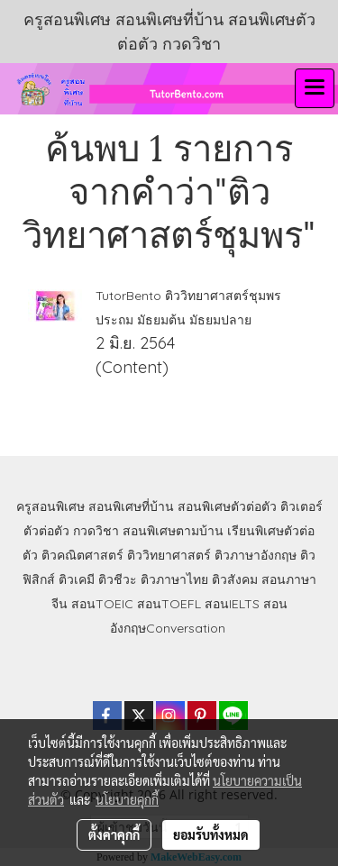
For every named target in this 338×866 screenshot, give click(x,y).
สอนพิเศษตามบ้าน (173, 531)
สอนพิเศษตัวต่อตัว (227, 506)
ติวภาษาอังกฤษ (256, 555)
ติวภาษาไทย (174, 579)
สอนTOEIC (102, 604)
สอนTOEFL (169, 604)
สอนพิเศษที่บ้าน (131, 506)
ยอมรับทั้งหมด (211, 834)
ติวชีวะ (117, 579)
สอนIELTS (232, 604)
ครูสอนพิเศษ (50, 506)
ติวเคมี (77, 579)
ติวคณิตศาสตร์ (82, 555)
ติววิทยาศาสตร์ (169, 555)
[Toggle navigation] (314, 88)
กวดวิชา (96, 531)
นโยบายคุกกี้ (127, 799)
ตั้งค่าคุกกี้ (114, 834)
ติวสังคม (235, 579)
